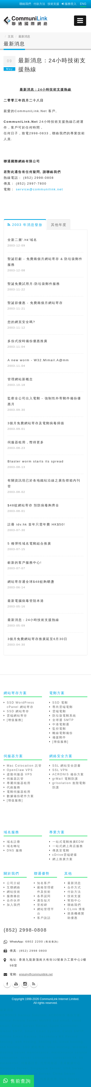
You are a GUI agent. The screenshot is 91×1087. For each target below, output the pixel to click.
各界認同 (44, 896)
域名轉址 (13, 846)
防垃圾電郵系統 (64, 715)
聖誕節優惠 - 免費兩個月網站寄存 (35, 303)
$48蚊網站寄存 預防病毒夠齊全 (33, 505)
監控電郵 (59, 728)
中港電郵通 (60, 724)
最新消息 (74, 883)
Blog (33, 983)
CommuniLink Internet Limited (59, 999)
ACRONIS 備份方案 (68, 774)
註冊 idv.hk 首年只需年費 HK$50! (36, 524)
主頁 (11, 36)
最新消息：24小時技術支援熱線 (33, 620)
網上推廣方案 (62, 859)
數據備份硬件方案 (20, 796)
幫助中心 (74, 900)
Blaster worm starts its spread (36, 461)
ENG (83, 4)
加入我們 (13, 905)
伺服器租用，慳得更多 (26, 442)
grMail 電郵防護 (65, 778)
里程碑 (42, 905)
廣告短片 (44, 900)
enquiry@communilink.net (36, 974)
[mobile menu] (80, 20)
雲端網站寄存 (17, 715)
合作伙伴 (13, 900)
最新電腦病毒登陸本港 (26, 601)
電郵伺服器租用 (19, 791)
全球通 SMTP (63, 720)
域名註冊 (13, 841)
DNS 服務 (15, 850)
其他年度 (58, 225)
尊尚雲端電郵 (62, 707)
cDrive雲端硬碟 (64, 855)
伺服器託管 (15, 778)
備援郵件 (59, 737)
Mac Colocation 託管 (24, 765)
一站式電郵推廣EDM (68, 841)
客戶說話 (44, 918)
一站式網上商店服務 (67, 846)
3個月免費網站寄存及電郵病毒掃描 (36, 423)
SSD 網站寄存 (18, 711)
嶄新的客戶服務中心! (25, 562)
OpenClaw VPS (20, 770)
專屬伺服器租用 (19, 783)
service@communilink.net (39, 189)
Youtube (16, 983)
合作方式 (74, 887)
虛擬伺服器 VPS (19, 774)
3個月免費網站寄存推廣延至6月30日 (37, 639)
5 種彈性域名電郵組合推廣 (29, 543)
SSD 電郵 (60, 702)
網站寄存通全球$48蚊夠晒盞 (31, 581)
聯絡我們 (25, 4)
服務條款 (13, 896)
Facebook (7, 983)
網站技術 (13, 891)
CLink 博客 (76, 909)
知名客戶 (44, 883)
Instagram (25, 983)
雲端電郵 (59, 711)
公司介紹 (13, 883)
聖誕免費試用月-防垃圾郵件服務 (34, 284)
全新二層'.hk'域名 (22, 240)
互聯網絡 (13, 887)
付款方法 (39, 4)
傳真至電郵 (60, 850)
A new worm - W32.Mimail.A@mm (38, 360)
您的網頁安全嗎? (21, 322)
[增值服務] (15, 720)
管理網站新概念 (20, 379)
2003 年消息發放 (25, 225)
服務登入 (69, 4)
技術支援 (53, 4)
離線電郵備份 (62, 733)
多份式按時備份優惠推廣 (28, 341)
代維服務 (13, 787)
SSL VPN (60, 770)
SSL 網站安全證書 (66, 765)
